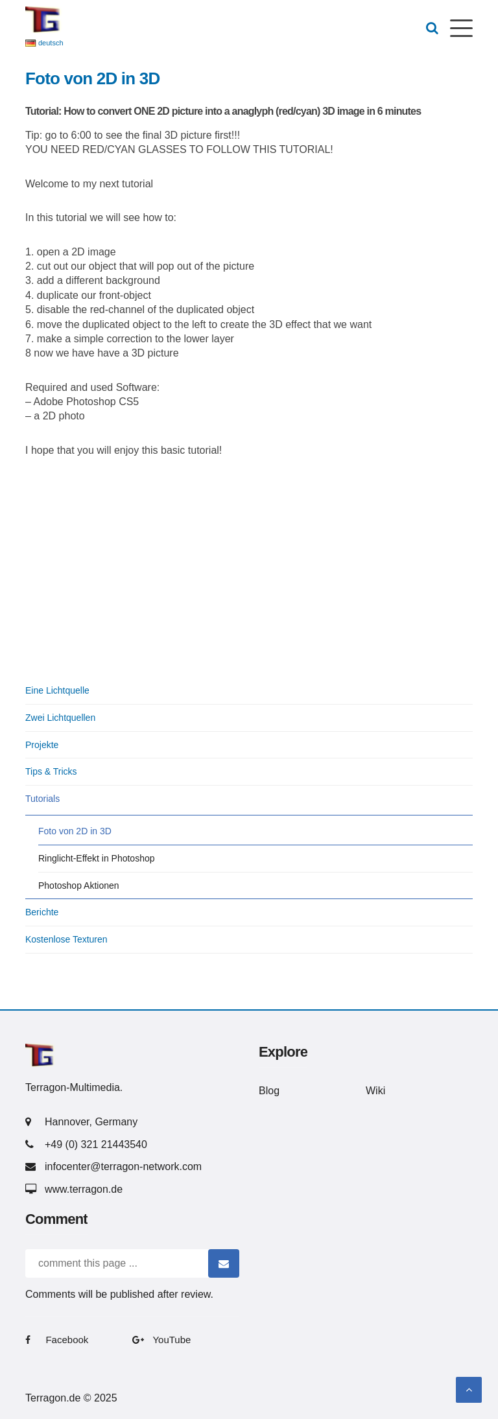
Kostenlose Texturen (66, 939)
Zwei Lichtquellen (60, 717)
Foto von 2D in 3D (75, 831)
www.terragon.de (84, 1189)
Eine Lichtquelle (57, 690)
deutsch (51, 43)
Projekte (41, 745)
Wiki (375, 1090)
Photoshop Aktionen (78, 885)
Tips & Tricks (51, 771)
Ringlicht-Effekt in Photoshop (96, 858)
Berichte (41, 912)
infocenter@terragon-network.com (123, 1166)
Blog (269, 1090)
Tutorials (42, 798)
